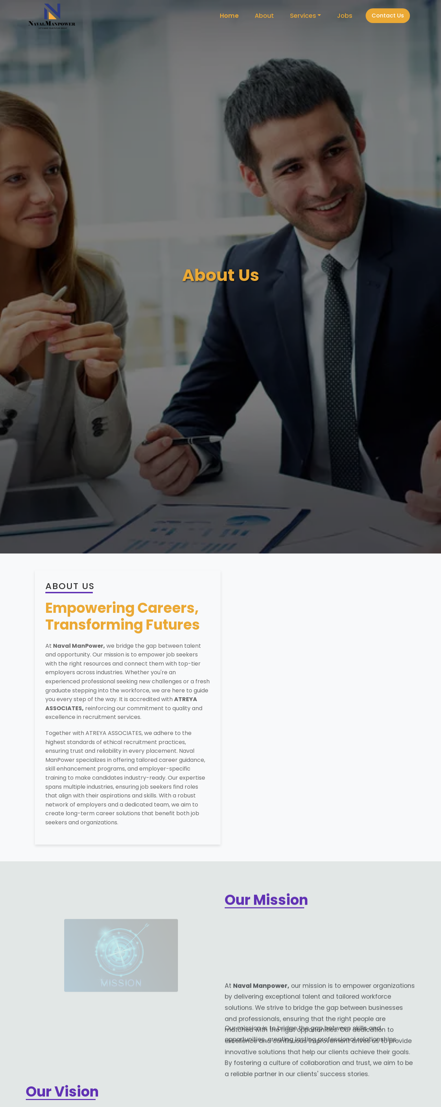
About (264, 16)
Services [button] (303, 16)
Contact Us (388, 16)
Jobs (344, 16)
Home (229, 16)
